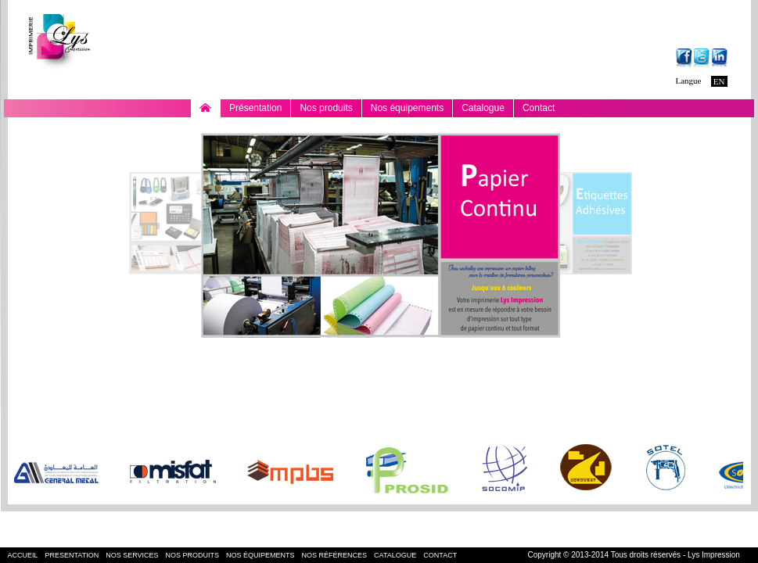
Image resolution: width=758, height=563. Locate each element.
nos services (132, 555)
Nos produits (326, 109)
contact (440, 555)
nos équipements (260, 555)
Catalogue (483, 107)
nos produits (193, 555)
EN (719, 81)
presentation (72, 555)
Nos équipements (407, 109)
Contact (539, 107)
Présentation (255, 107)
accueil (23, 555)
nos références (335, 555)
